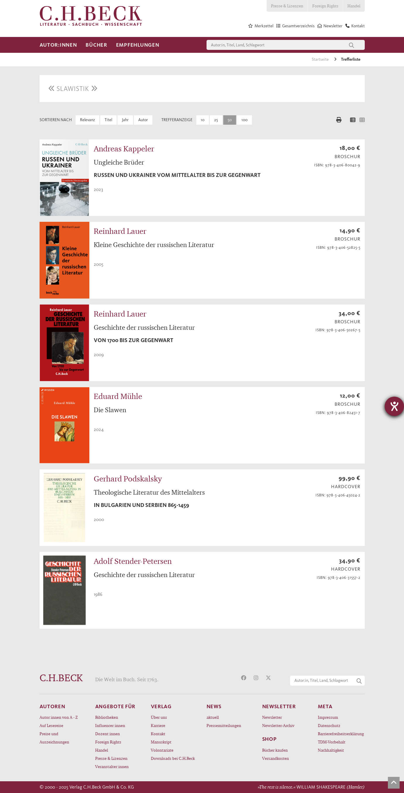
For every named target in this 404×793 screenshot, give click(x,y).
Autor (143, 119)
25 (216, 119)
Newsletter (272, 717)
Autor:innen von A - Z (59, 717)
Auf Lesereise (51, 725)
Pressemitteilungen (224, 725)
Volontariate (162, 750)
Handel (353, 5)
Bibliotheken (106, 717)
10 (202, 119)
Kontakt (158, 733)
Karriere (158, 725)
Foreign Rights (325, 5)
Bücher (96, 45)
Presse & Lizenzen (287, 5)
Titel (108, 119)
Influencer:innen (110, 725)
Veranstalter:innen (112, 766)
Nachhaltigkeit (331, 750)
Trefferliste (350, 59)
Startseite (321, 59)
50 (230, 119)
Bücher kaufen (275, 750)
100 (244, 119)
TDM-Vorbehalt (331, 741)
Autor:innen (58, 45)
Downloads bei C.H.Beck (173, 758)
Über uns (159, 717)
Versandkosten (275, 758)
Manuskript (161, 741)
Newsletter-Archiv (278, 725)
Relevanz (87, 119)
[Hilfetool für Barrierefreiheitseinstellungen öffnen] (394, 406)
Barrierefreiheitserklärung (341, 733)
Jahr (125, 119)
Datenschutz (329, 725)
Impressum (328, 717)
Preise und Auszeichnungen (54, 737)
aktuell (213, 717)
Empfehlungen (137, 45)
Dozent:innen (107, 733)
